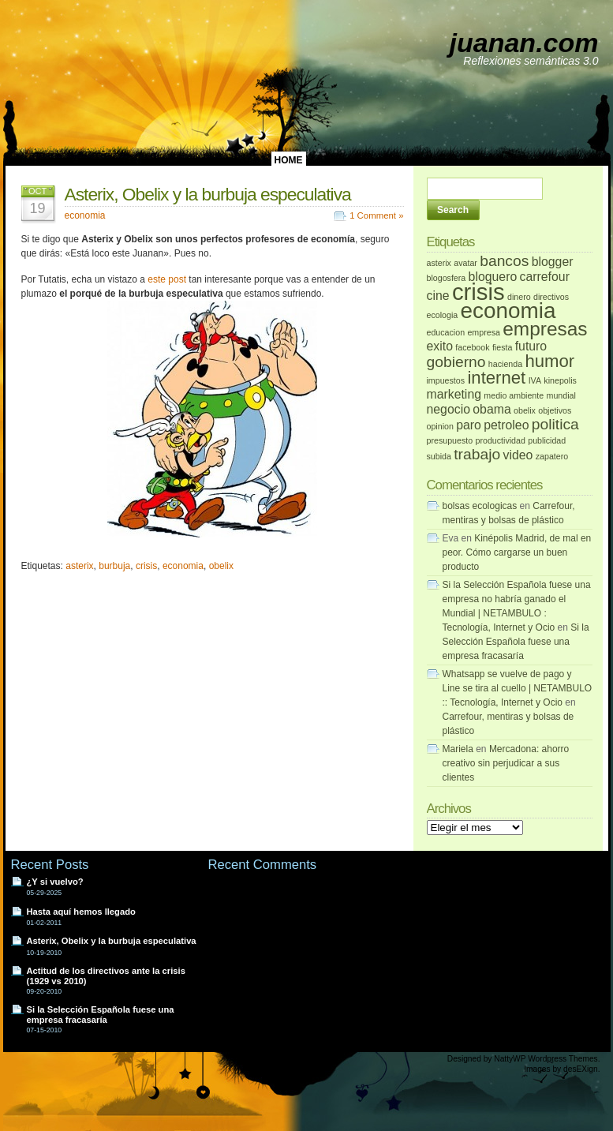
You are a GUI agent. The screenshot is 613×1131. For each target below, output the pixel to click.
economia (85, 215)
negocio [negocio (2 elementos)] (448, 409)
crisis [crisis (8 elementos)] (478, 292)
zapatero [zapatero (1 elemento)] (552, 456)
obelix (221, 565)
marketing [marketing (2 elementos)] (454, 394)
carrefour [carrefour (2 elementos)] (545, 276)
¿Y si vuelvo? (55, 881)
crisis (146, 565)
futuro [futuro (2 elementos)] (531, 346)
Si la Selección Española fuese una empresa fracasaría (516, 641)
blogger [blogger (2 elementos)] (553, 261)
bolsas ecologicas (480, 505)
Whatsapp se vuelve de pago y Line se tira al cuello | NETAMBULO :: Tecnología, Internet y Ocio (517, 688)
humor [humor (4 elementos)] (549, 361)
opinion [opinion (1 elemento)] (440, 426)
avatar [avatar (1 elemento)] (465, 263)
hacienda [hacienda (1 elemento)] (505, 364)
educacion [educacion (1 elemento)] (446, 332)
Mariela (458, 749)
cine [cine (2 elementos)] (438, 295)
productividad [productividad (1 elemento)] (500, 440)
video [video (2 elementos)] (518, 455)
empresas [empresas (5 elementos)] (545, 328)
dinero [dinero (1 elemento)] (519, 296)
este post (167, 279)
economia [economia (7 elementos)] (508, 310)
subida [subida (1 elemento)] (439, 456)
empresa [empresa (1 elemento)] (483, 332)
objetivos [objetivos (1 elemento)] (554, 410)
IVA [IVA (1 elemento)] (535, 380)
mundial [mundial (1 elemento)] (561, 395)
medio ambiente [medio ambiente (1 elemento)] (514, 395)
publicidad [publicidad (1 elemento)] (547, 440)
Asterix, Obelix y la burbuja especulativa (208, 194)
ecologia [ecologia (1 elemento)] (442, 315)
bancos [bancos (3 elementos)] (504, 261)
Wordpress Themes (563, 1058)
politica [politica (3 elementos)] (555, 424)
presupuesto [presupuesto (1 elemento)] (450, 440)
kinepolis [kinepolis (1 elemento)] (560, 380)
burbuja (114, 565)
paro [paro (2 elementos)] (468, 425)
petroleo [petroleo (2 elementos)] (506, 425)
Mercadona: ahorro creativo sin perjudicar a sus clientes (506, 763)
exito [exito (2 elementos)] (440, 346)
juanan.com (524, 43)
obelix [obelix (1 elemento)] (525, 410)
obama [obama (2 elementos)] (491, 409)
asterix (79, 565)
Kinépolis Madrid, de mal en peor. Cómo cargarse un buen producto (517, 552)
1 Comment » (376, 215)
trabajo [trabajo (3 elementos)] (477, 454)
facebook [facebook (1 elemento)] (472, 347)
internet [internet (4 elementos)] (496, 378)
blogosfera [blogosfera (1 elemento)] (446, 278)
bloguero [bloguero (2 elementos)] (493, 276)
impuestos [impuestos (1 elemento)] (446, 380)
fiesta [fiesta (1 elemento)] (502, 347)
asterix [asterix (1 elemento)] (439, 263)
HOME (289, 160)
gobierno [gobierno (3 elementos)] (456, 362)
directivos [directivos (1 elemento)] (551, 296)
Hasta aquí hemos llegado (81, 911)
